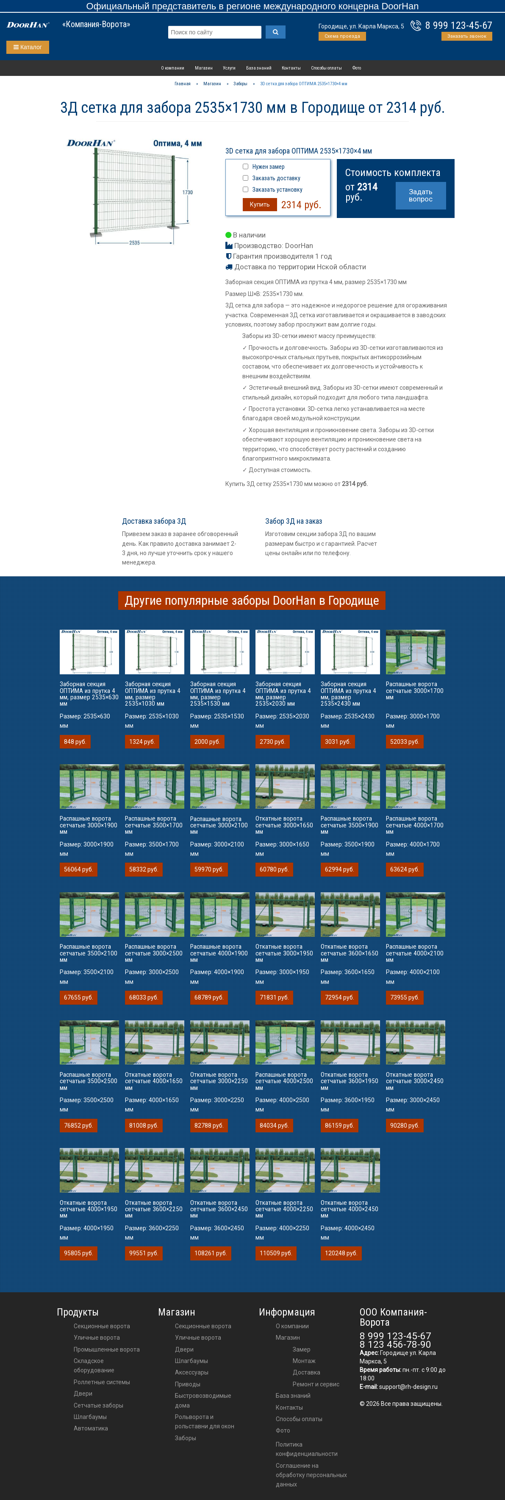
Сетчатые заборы (98, 1405)
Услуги (229, 68)
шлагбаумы (191, 1361)
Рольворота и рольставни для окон (204, 1421)
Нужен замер (268, 167)
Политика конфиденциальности (307, 1449)
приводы (187, 1384)
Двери (83, 1393)
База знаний (259, 68)
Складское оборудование (94, 1366)
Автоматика (91, 1428)
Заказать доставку (276, 178)
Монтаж (304, 1361)
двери (184, 1349)
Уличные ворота (97, 1337)
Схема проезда (342, 36)
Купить (260, 204)
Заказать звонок (466, 36)
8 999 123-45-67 (458, 25)
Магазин (204, 68)
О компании (172, 68)
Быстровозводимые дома (203, 1400)
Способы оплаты (326, 68)
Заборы (185, 1438)
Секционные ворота (102, 1326)
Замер (302, 1349)
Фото (356, 68)
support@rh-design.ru (408, 1386)
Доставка (306, 1372)
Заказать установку (277, 190)
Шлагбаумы (90, 1416)
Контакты (291, 68)
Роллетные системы (102, 1382)
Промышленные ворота (107, 1349)
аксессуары (191, 1372)
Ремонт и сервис (316, 1384)
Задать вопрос (421, 195)
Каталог (28, 47)
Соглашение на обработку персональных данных (311, 1475)
